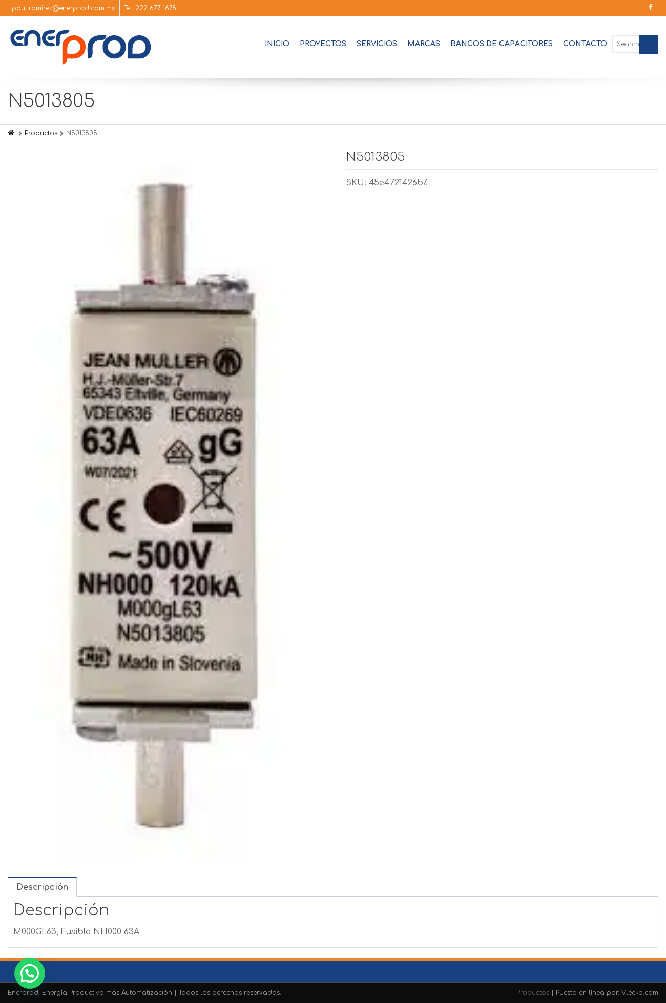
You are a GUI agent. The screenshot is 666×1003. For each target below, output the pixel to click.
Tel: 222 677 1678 (150, 8)
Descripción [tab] (42, 887)
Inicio (277, 44)
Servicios (377, 44)
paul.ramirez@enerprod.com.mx (63, 8)
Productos (41, 133)
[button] (29, 973)
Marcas (423, 44)
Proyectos (323, 44)
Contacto (585, 44)
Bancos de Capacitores (501, 44)
